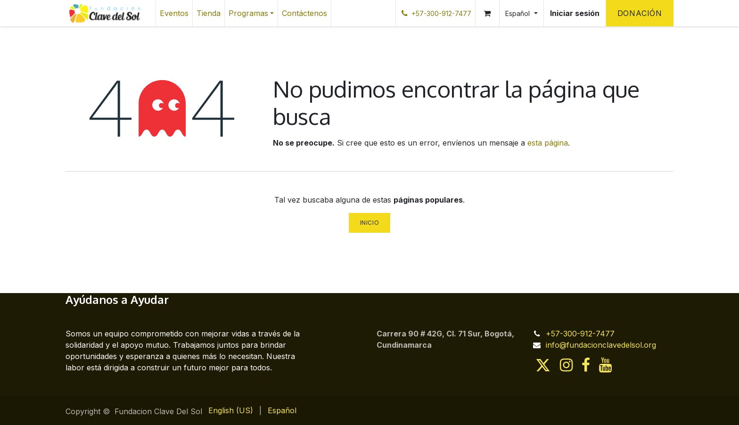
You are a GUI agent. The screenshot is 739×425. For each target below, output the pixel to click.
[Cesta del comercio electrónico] (487, 13)
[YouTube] (605, 365)
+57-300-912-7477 (580, 333)
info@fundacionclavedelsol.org (601, 345)
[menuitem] (174, 13)
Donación (639, 13)
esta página (547, 142)
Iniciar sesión (574, 13)
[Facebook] (586, 365)
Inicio (369, 222)
